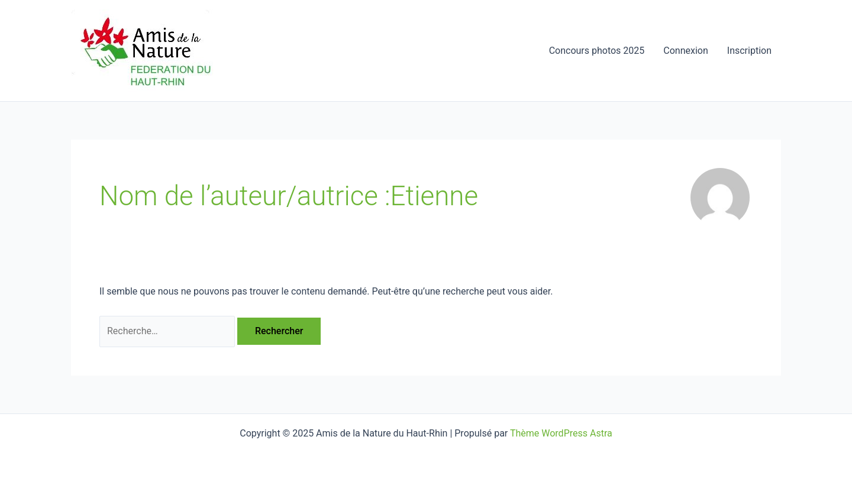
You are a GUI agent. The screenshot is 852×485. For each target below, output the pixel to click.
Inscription (749, 50)
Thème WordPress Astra (561, 433)
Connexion (685, 50)
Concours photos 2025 (597, 50)
